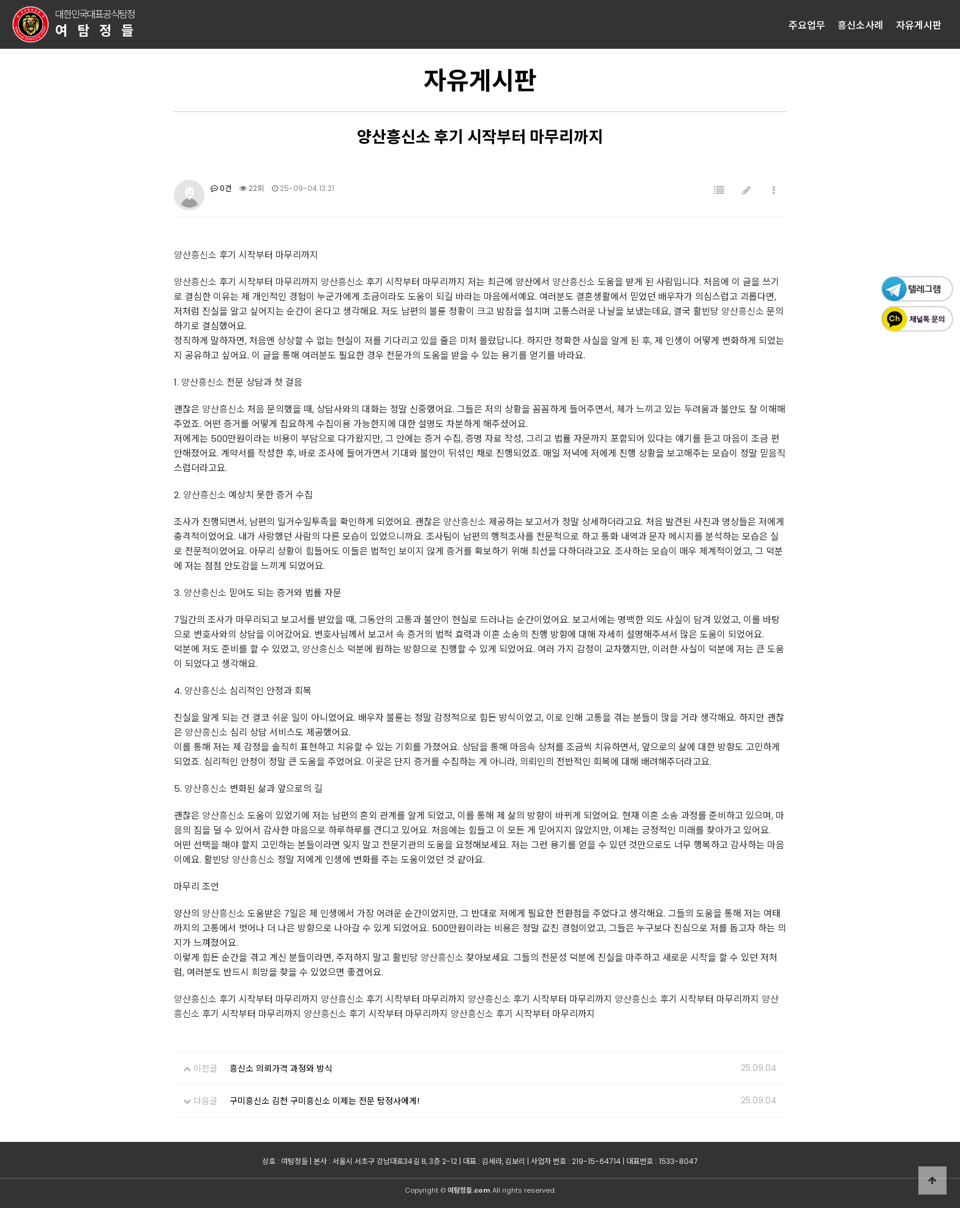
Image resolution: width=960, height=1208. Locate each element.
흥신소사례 (860, 24)
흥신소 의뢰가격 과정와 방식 (281, 1068)
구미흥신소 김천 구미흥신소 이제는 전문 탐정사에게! (324, 1101)
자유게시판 (919, 24)
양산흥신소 (195, 254)
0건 (221, 188)
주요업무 (807, 24)
